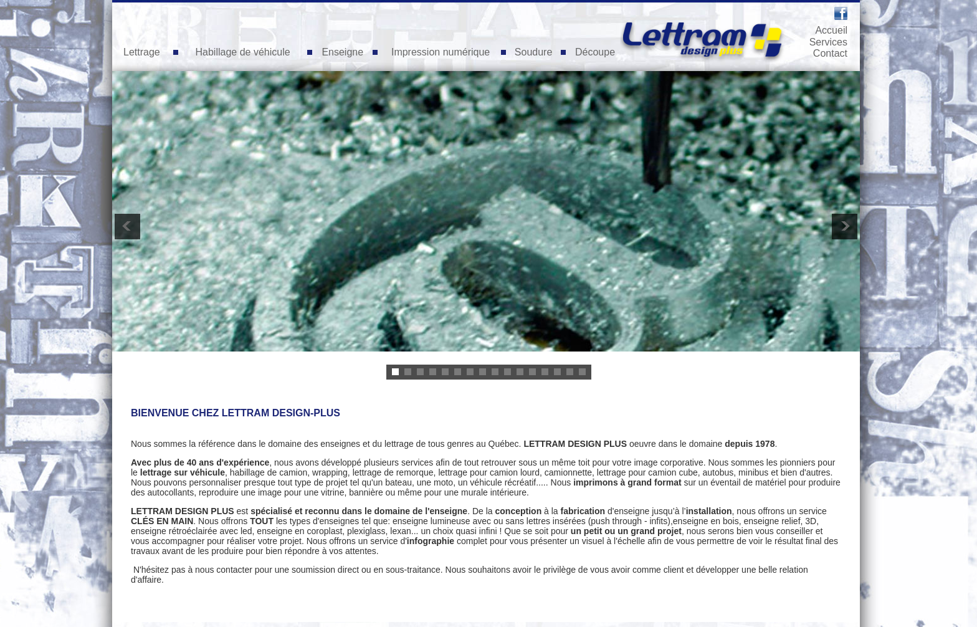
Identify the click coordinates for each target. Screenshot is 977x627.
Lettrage (141, 52)
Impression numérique (440, 52)
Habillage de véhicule (243, 52)
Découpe (595, 52)
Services (828, 42)
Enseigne (342, 52)
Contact (830, 53)
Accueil (831, 30)
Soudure (534, 52)
